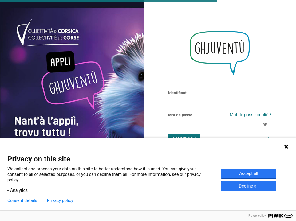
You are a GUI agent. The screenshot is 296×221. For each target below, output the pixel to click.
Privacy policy (60, 200)
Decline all (249, 186)
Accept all (248, 173)
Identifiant (177, 93)
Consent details (22, 200)
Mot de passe (180, 115)
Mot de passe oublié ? (250, 114)
